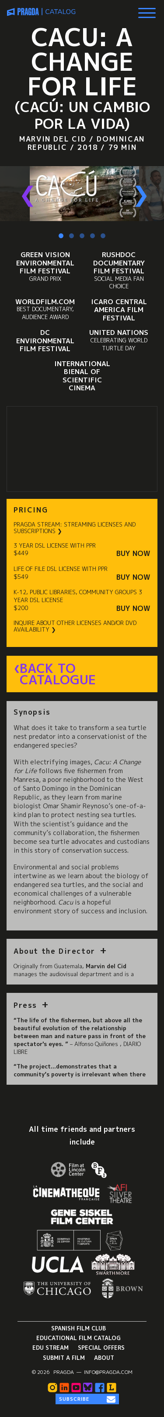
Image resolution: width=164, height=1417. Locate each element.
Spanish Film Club (78, 1328)
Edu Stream (50, 1348)
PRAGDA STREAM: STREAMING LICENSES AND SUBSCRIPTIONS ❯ (75, 528)
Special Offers (101, 1348)
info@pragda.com (108, 1372)
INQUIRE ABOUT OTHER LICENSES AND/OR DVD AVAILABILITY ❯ (75, 626)
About (104, 1358)
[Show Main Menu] (147, 9)
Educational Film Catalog (78, 1338)
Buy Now (133, 553)
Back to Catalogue (58, 674)
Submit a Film (64, 1358)
